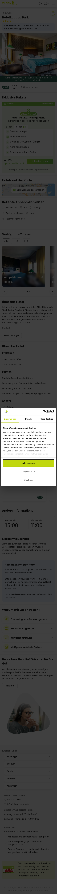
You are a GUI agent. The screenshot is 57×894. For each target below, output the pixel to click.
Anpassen (28, 471)
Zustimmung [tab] (10, 419)
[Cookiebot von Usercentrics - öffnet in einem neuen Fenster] (42, 411)
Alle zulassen (28, 463)
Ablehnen (28, 480)
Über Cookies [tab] (46, 419)
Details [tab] (28, 419)
